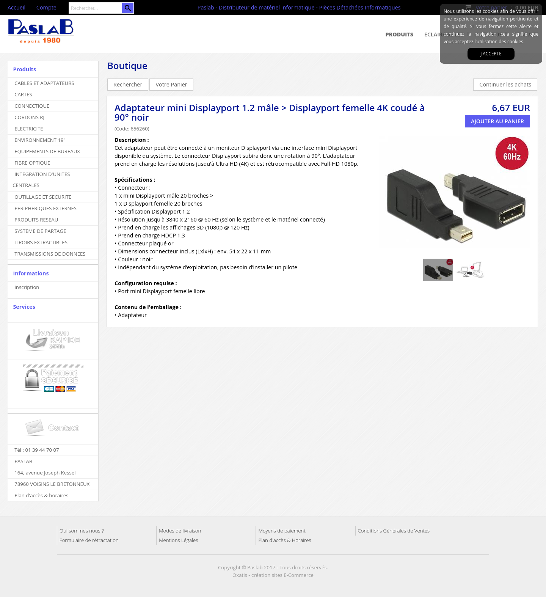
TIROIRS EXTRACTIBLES (40, 242)
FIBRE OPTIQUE (32, 162)
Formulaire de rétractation (89, 540)
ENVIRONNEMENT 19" (40, 140)
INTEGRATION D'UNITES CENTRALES (41, 180)
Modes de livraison (180, 530)
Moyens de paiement (281, 530)
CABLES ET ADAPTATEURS (44, 83)
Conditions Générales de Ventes (394, 530)
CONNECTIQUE (31, 105)
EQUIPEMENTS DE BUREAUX (47, 151)
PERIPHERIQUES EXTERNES (45, 208)
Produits (400, 34)
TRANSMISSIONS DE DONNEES (49, 253)
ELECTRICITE (28, 128)
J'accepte (491, 53)
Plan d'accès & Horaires (284, 540)
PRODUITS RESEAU (36, 219)
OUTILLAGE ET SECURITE (42, 196)
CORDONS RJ (29, 117)
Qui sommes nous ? (82, 530)
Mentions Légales (178, 540)
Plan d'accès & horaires (41, 495)
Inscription (26, 287)
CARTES (23, 94)
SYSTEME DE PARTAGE (40, 231)
